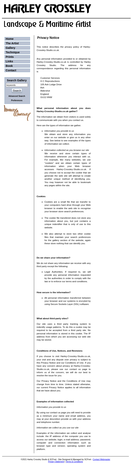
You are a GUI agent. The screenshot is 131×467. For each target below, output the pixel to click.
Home (10, 38)
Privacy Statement (56, 462)
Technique (13, 52)
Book (9, 65)
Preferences (17, 100)
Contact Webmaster (101, 459)
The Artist (12, 43)
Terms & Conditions (74, 462)
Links (9, 61)
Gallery (10, 47)
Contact (11, 70)
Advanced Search (16, 96)
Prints (10, 56)
